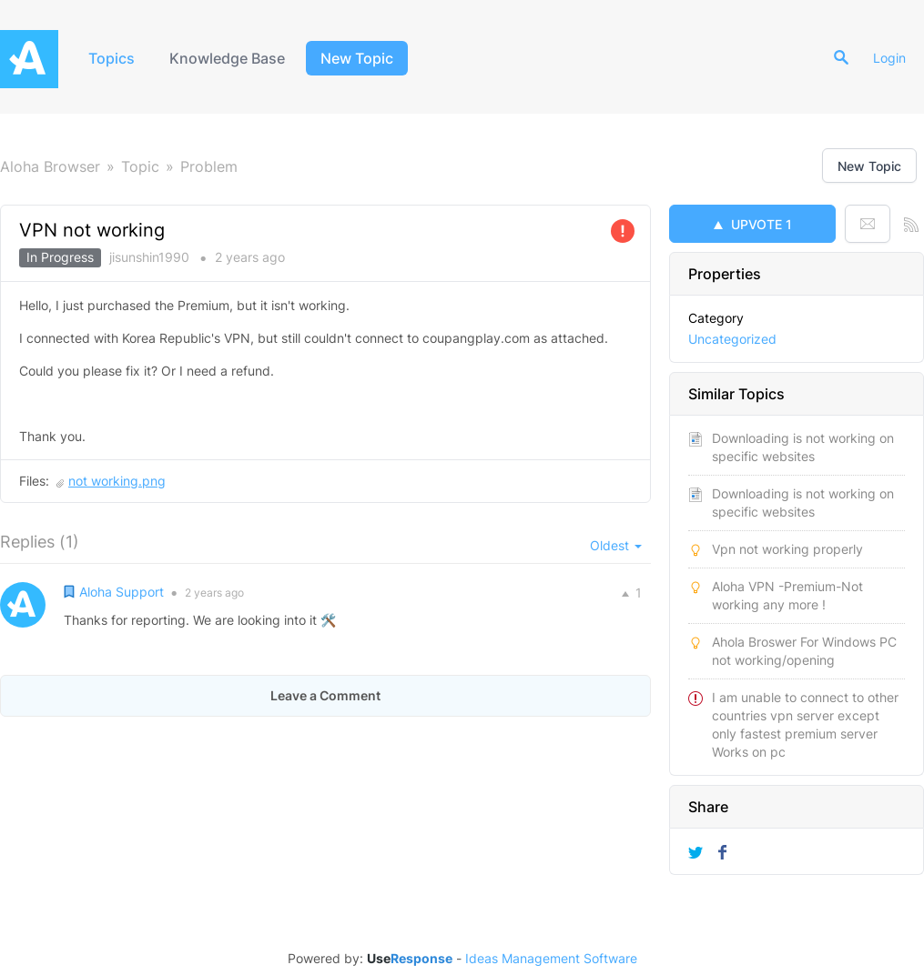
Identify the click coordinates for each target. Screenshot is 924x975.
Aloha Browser (50, 166)
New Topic (356, 58)
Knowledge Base (227, 58)
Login (889, 57)
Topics (111, 58)
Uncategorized (732, 339)
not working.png (117, 480)
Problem (209, 166)
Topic (140, 166)
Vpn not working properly (787, 549)
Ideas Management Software (551, 958)
